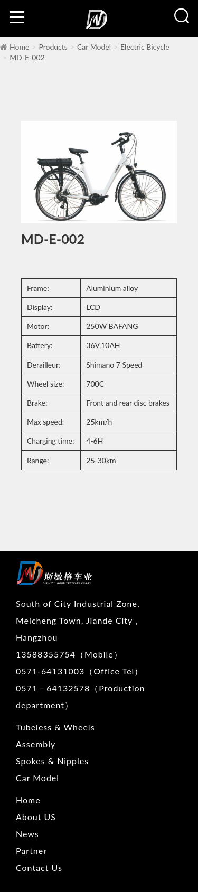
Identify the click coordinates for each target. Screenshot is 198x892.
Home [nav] (28, 800)
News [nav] (27, 834)
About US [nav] (36, 817)
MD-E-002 (27, 57)
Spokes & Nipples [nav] (52, 761)
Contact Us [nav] (39, 867)
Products (53, 46)
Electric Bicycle (144, 46)
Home (19, 46)
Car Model (94, 46)
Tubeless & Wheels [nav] (55, 727)
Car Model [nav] (37, 778)
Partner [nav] (31, 851)
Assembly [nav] (35, 744)
